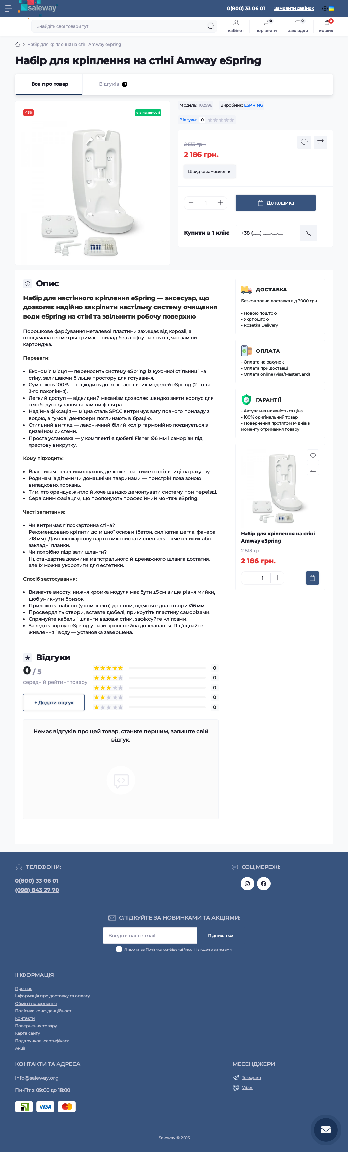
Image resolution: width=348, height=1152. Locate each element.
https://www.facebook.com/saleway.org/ (263, 883)
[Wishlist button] (304, 142)
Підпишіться (221, 935)
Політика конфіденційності (170, 949)
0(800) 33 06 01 (36, 881)
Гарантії (268, 400)
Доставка (271, 290)
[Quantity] (205, 203)
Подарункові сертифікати (42, 1040)
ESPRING (253, 105)
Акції (20, 1048)
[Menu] (8, 8)
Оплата (268, 351)
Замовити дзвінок (294, 8)
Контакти (25, 1018)
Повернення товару (36, 1025)
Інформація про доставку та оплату (52, 995)
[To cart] (312, 578)
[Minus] (191, 203)
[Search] (211, 26)
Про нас (23, 988)
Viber (247, 1087)
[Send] (309, 233)
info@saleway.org (37, 1078)
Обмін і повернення (36, 1003)
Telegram (251, 1077)
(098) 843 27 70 (37, 890)
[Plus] (220, 203)
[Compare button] (320, 142)
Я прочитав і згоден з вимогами (178, 949)
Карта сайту (27, 1033)
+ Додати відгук (53, 702)
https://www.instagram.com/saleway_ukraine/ (247, 883)
